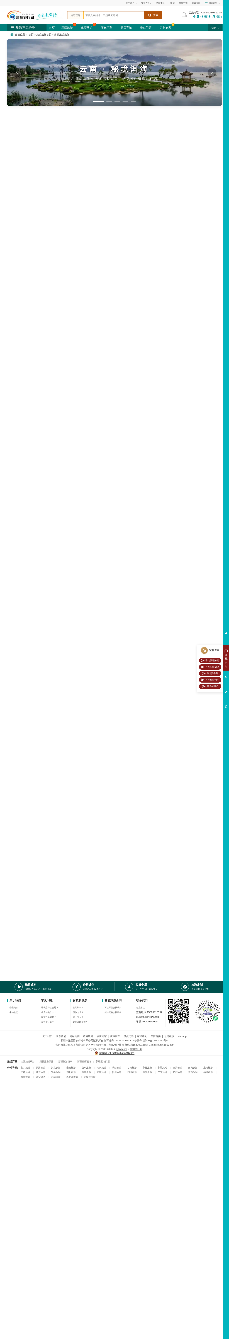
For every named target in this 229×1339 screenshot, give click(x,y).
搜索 (153, 15)
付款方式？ (78, 1012)
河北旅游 (55, 1067)
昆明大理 (207, 381)
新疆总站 (162, 1067)
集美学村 (199, 315)
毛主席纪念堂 (163, 381)
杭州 (23, 231)
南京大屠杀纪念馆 (143, 381)
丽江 (35, 211)
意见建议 (140, 1007)
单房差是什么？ (48, 1012)
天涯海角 (37, 206)
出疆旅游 (86, 27)
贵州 (23, 261)
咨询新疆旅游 (210, 660)
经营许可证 (146, 3)
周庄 (166, 717)
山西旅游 (71, 1067)
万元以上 (31, 293)
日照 (23, 251)
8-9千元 (14, 293)
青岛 (12, 251)
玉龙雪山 (25, 221)
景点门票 (146, 27)
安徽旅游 (55, 1072)
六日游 (13, 272)
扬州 (191, 717)
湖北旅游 (71, 1072)
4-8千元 (31, 288)
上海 (174, 717)
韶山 (209, 315)
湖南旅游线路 (28, 782)
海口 (186, 514)
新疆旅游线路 (46, 1061)
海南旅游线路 (28, 513)
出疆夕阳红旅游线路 (112, 180)
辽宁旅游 (40, 1077)
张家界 (195, 783)
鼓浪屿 (170, 850)
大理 (23, 216)
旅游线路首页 (43, 34)
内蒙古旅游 (90, 1077)
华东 (134, 717)
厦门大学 (194, 850)
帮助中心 (160, 3)
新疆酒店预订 (84, 1061)
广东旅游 (162, 1072)
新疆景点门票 (103, 1061)
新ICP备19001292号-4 (155, 1040)
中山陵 (187, 315)
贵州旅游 (116, 1072)
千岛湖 (13, 241)
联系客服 (196, 3)
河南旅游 (101, 1067)
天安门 (156, 315)
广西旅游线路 (28, 582)
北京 (35, 251)
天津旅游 (40, 1067)
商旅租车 (106, 27)
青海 (201, 916)
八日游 (36, 272)
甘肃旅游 (132, 1067)
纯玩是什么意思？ (49, 1007)
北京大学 (144, 315)
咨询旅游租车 (210, 680)
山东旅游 (86, 1067)
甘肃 (35, 261)
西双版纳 (14, 216)
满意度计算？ (47, 1022)
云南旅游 (25, 211)
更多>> (218, 315)
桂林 (35, 221)
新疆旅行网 (136, 1049)
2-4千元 (14, 288)
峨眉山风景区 (182, 448)
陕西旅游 (116, 1067)
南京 (150, 717)
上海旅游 (208, 1067)
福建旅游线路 (28, 848)
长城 (165, 315)
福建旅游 (208, 1072)
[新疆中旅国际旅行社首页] (35, 15)
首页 (52, 27)
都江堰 (195, 448)
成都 (35, 241)
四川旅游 (25, 241)
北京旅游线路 (28, 649)
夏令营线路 (26, 313)
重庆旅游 (147, 1072)
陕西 (12, 261)
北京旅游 (25, 1067)
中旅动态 (13, 1012)
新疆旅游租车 (65, 1061)
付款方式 (183, 3)
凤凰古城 (207, 783)
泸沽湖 (13, 221)
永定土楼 (181, 850)
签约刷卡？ (78, 1007)
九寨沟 (13, 246)
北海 (12, 226)
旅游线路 (88, 1036)
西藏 (12, 256)
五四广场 (176, 315)
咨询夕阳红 (210, 686)
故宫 (176, 650)
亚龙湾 (13, 211)
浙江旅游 (40, 1072)
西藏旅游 (193, 1067)
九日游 (13, 277)
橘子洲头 (117, 381)
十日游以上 (26, 277)
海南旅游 (25, 1077)
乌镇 (23, 236)
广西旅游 (177, 1072)
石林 (35, 216)
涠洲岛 (181, 584)
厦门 (35, 226)
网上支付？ (78, 1017)
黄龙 (23, 246)
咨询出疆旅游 (210, 667)
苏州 (35, 231)
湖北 (35, 256)
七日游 (24, 272)
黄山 (35, 236)
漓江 (23, 226)
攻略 (215, 27)
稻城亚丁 (207, 448)
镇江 (12, 236)
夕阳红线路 (26, 380)
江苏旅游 (25, 1072)
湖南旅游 (86, 1072)
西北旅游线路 (28, 915)
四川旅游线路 (28, 446)
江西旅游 (193, 1072)
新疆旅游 (67, 27)
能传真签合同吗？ (113, 1012)
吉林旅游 (55, 1077)
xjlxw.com (121, 1049)
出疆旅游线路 (61, 34)
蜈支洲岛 (25, 206)
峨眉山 (36, 246)
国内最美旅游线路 (52, 180)
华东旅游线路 (28, 715)
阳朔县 (192, 584)
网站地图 (75, 1036)
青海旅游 (177, 1067)
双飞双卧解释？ (48, 1017)
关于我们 (47, 1036)
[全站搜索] (114, 15)
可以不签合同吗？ (113, 1007)
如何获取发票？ (80, 1022)
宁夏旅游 (147, 1067)
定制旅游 (165, 27)
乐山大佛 (178, 381)
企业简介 (13, 1007)
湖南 (23, 256)
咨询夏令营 (210, 673)
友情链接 (156, 1036)
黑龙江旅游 (72, 1077)
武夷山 (13, 231)
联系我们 (61, 1036)
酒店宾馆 (126, 27)
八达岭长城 (187, 650)
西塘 (158, 717)
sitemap (182, 1036)
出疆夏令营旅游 (81, 180)
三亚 (12, 206)
